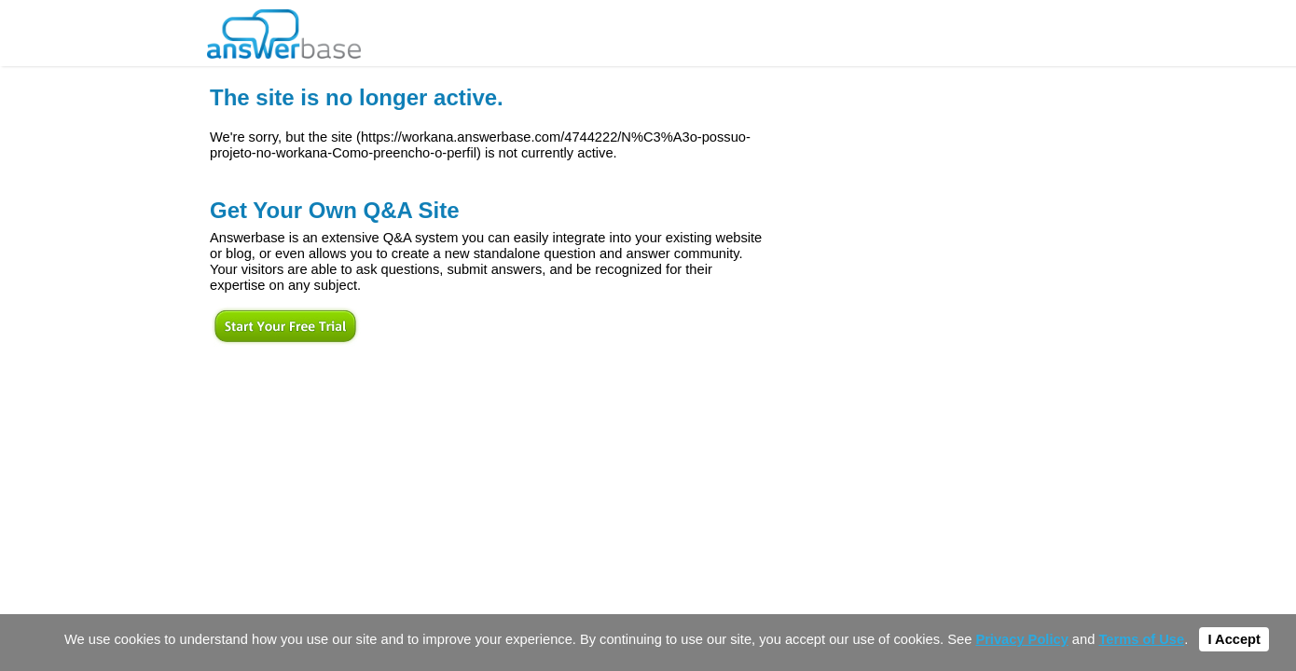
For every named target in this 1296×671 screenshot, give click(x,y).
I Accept (1233, 639)
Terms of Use (1141, 639)
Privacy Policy (1021, 639)
